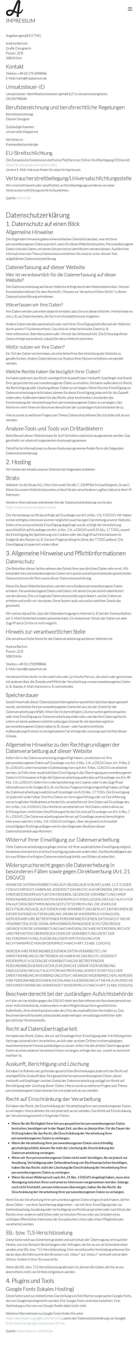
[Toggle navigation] (130, 9)
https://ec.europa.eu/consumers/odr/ (31, 165)
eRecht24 (23, 198)
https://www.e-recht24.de (35, 1331)
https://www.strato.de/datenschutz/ (30, 507)
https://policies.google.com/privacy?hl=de (35, 1323)
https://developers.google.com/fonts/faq (34, 1318)
